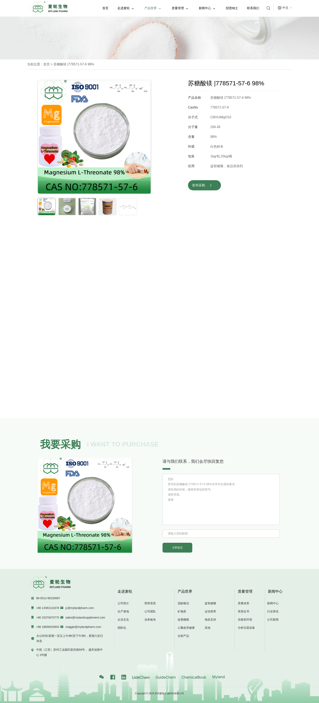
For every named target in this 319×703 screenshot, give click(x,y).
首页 (105, 8)
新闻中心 (207, 8)
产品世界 (152, 8)
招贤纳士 (232, 8)
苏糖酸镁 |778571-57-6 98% (73, 64)
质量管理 (180, 8)
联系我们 (253, 8)
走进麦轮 (125, 8)
